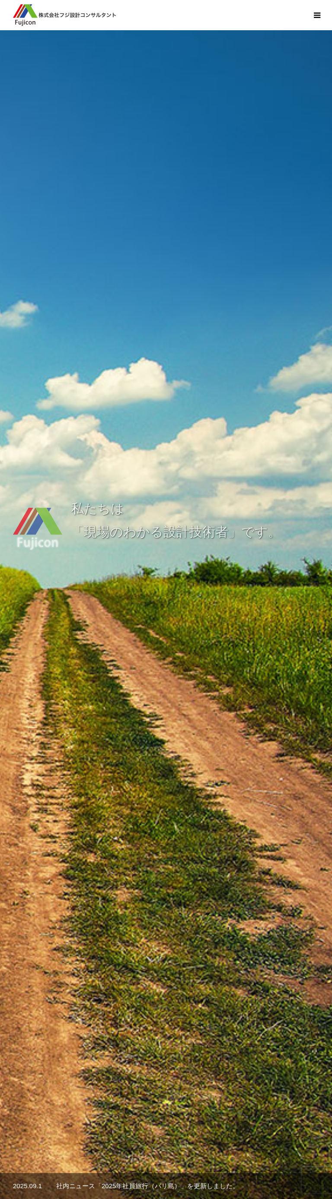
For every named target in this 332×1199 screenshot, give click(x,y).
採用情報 (193, 1159)
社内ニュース (146, 1159)
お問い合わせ (239, 1159)
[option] (166, 170)
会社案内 (59, 1159)
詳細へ (145, 680)
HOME (21, 1159)
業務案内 (99, 1159)
